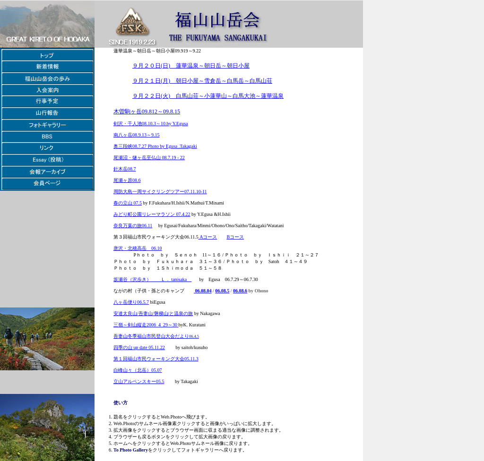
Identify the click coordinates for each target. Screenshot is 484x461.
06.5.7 (143, 302)
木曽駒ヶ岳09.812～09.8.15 (146, 111)
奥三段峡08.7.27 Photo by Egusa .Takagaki (155, 146)
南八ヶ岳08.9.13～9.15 (136, 134)
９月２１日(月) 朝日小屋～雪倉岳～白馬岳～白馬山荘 (202, 80)
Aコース (208, 236)
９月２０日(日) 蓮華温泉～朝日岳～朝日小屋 (191, 65)
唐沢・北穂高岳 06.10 (137, 248)
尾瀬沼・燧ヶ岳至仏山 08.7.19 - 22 (149, 157)
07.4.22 (182, 214)
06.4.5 (194, 336)
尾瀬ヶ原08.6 (127, 180)
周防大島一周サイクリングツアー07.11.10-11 (160, 191)
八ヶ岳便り (125, 302)
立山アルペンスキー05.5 (138, 381)
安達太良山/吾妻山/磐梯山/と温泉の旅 (153, 313)
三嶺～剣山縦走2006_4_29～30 (146, 324)
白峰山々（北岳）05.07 (137, 370)
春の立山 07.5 (127, 202)
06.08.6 (240, 290)
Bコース (235, 236)
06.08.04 (203, 290)
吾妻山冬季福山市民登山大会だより (151, 336)
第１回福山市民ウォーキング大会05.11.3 (156, 358)
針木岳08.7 (124, 168)
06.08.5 (222, 290)
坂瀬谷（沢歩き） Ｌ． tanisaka (152, 279)
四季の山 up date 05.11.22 (139, 347)
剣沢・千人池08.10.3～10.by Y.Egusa (150, 123)
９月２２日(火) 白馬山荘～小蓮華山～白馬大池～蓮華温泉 (208, 96)
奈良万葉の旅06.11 (132, 225)
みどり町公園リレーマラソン (144, 214)
